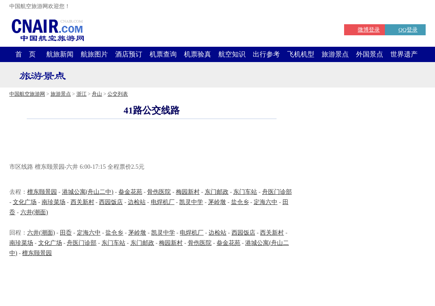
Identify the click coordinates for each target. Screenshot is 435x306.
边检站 (137, 202)
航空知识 (232, 54)
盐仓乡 (240, 202)
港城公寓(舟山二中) (87, 192)
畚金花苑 (130, 192)
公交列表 (117, 94)
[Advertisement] (151, 142)
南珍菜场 (53, 202)
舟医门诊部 (277, 192)
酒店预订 (128, 54)
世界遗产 (404, 54)
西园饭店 (111, 202)
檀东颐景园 (42, 192)
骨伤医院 (159, 192)
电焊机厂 (163, 202)
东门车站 (245, 192)
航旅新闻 (59, 54)
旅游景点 (335, 54)
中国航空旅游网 (27, 94)
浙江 (81, 94)
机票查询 (163, 54)
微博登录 (369, 29)
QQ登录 (408, 29)
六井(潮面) (34, 212)
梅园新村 (188, 192)
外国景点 (369, 54)
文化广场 (25, 202)
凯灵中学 (191, 202)
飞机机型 (300, 54)
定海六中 (265, 202)
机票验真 (197, 54)
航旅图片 (94, 54)
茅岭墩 (217, 202)
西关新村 (82, 202)
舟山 (97, 94)
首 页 (25, 54)
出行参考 (266, 54)
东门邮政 (217, 192)
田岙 (66, 233)
